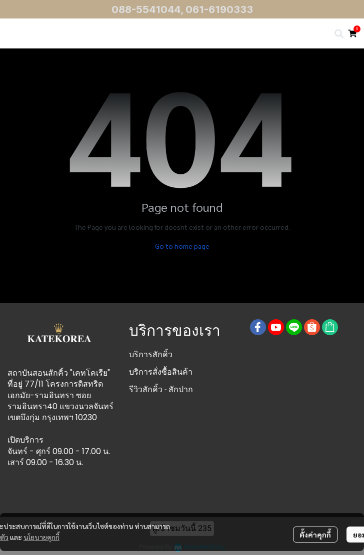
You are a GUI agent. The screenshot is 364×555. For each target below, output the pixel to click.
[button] (339, 33)
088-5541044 (146, 9)
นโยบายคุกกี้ (42, 537)
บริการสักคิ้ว (150, 354)
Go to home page (182, 245)
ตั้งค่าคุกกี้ (315, 534)
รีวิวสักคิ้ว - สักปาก (161, 389)
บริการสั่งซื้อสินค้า (160, 372)
